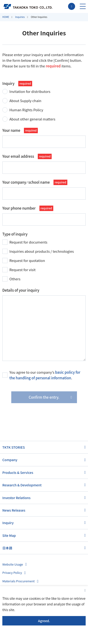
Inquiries (20, 17)
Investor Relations (16, 497)
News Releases (13, 510)
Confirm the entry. (44, 397)
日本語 (7, 548)
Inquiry (8, 522)
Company (9, 459)
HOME (5, 17)
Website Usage (12, 564)
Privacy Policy (12, 572)
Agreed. (44, 620)
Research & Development (22, 485)
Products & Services (17, 472)
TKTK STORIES (13, 447)
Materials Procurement (18, 581)
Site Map (9, 535)
